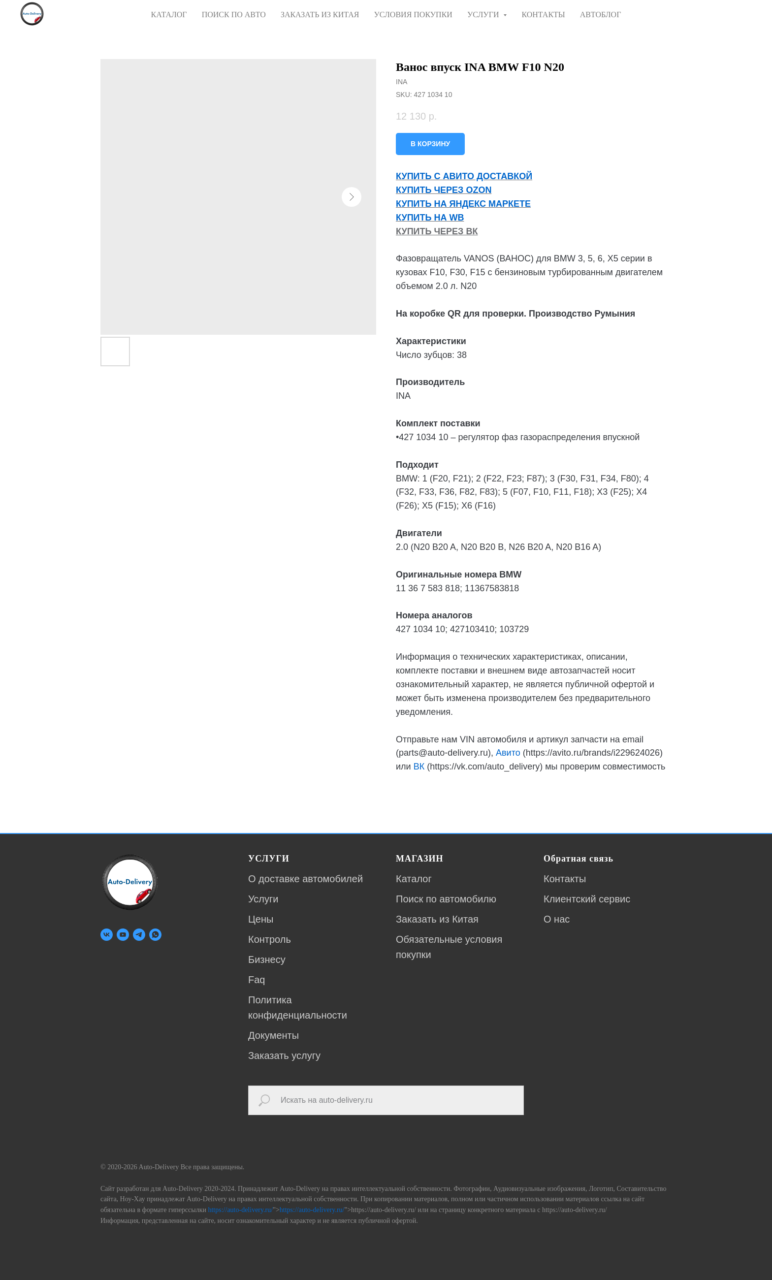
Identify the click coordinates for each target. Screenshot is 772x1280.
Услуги (263, 899)
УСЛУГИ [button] (484, 14)
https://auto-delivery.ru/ (240, 1210)
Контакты (565, 878)
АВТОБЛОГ (600, 14)
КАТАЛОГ (169, 14)
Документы (273, 1035)
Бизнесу (267, 959)
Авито (508, 753)
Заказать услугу (284, 1055)
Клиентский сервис (587, 899)
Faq (256, 979)
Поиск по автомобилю (446, 899)
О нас (557, 919)
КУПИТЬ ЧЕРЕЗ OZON (443, 190)
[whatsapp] (155, 934)
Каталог (414, 878)
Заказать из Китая (437, 919)
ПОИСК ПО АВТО (234, 14)
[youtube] (123, 934)
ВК (419, 766)
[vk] (106, 934)
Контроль (269, 939)
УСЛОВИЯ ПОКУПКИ (413, 14)
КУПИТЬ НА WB (430, 218)
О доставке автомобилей (305, 878)
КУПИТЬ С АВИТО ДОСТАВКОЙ (464, 176)
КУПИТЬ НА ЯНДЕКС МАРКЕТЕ (463, 204)
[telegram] (139, 934)
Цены (260, 919)
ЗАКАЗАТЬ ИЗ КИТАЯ (320, 14)
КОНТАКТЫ (543, 14)
